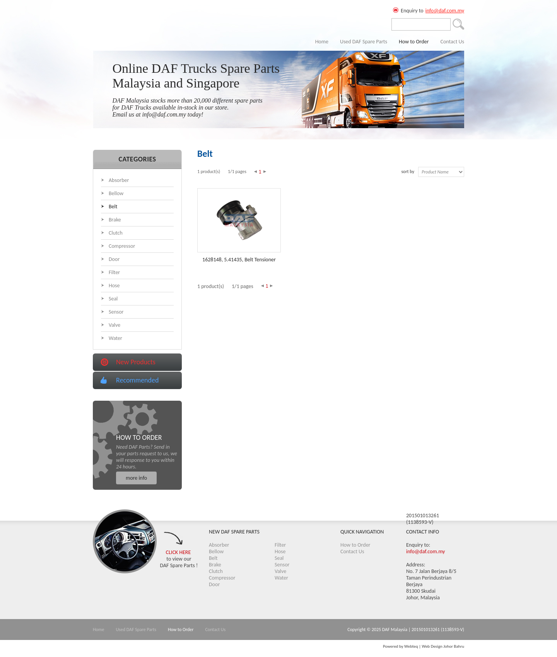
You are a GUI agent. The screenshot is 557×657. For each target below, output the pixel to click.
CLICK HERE (178, 552)
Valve (114, 325)
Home (321, 41)
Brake (115, 219)
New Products (135, 362)
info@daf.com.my (444, 10)
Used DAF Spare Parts (363, 41)
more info (136, 478)
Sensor (116, 312)
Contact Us (452, 41)
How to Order (414, 41)
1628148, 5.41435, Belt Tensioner (239, 259)
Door (114, 259)
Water (115, 338)
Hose (114, 285)
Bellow (116, 193)
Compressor (122, 246)
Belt (113, 206)
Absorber (119, 180)
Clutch (116, 233)
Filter (114, 272)
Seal (113, 298)
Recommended (137, 380)
